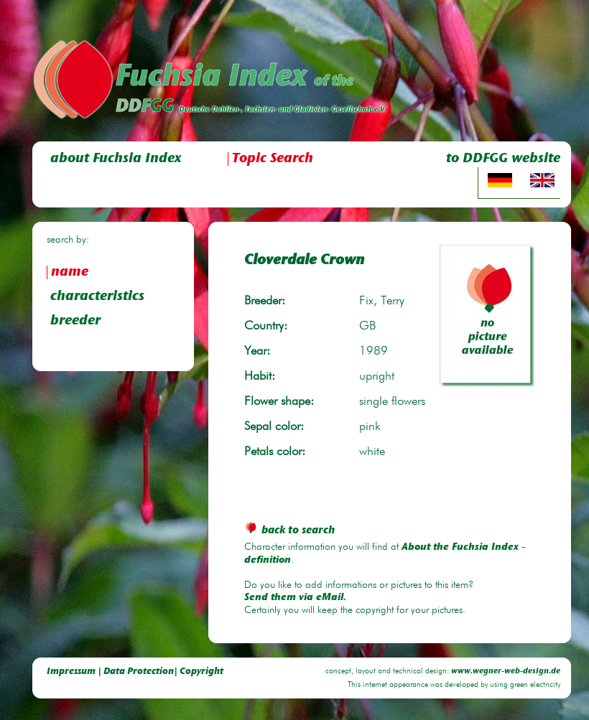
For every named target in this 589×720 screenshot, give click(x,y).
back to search (289, 530)
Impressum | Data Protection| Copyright (135, 671)
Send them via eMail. (295, 598)
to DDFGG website (503, 159)
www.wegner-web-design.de (505, 671)
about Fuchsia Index (115, 159)
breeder (75, 321)
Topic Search (272, 159)
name (69, 272)
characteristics (97, 297)
